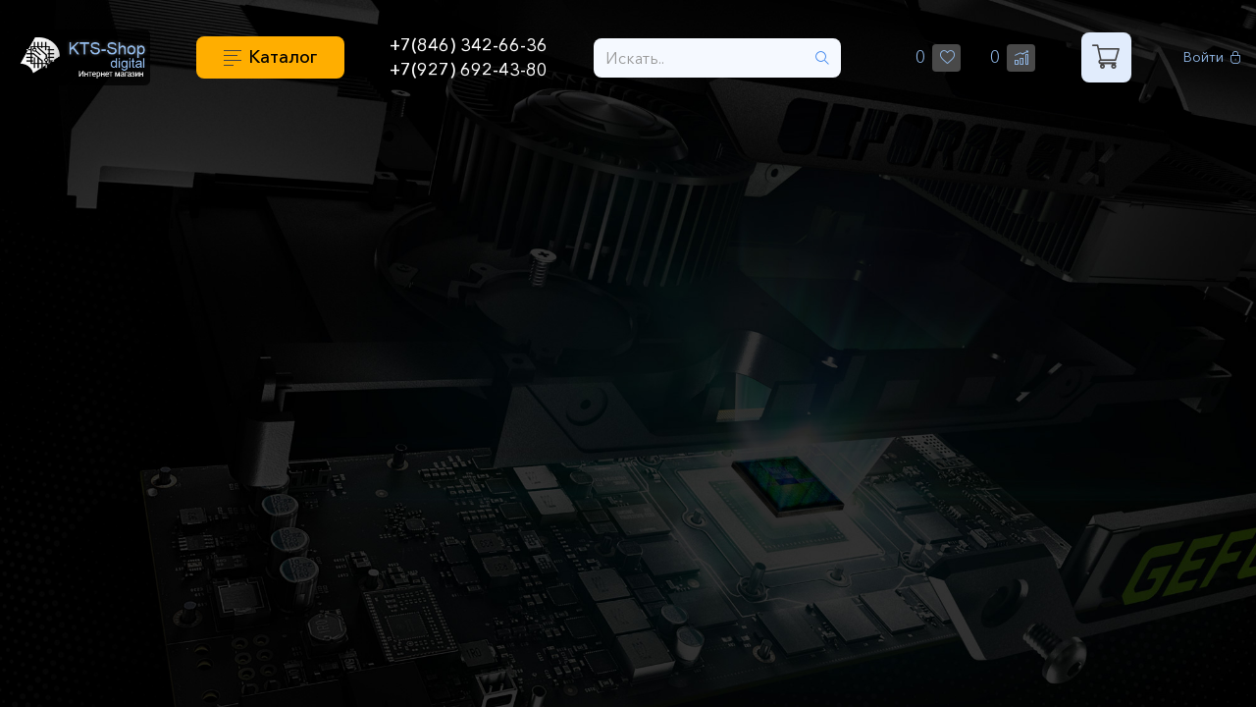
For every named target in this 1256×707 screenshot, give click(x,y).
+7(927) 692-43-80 (469, 70)
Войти (1212, 57)
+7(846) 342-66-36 (469, 45)
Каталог (282, 57)
